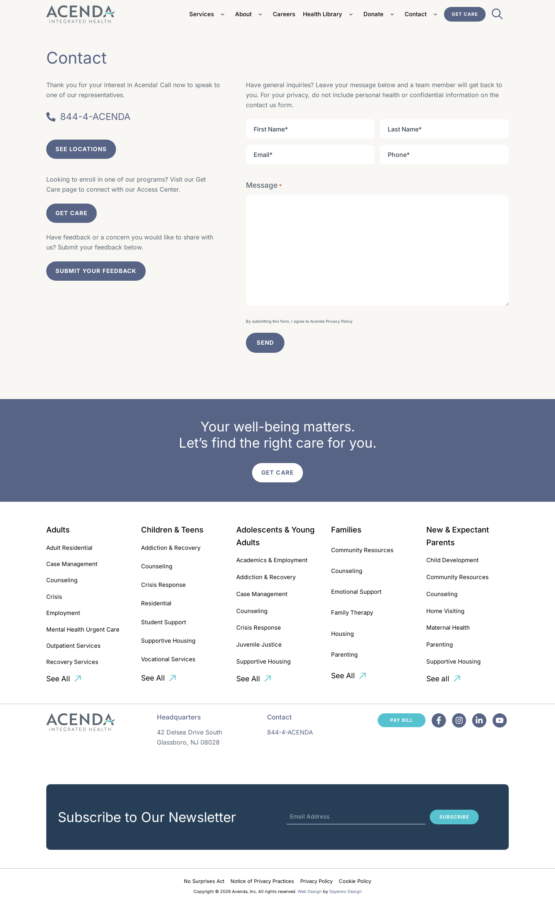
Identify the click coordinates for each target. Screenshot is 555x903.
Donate (380, 14)
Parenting (344, 654)
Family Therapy (352, 612)
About (250, 14)
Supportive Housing (168, 640)
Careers (284, 14)
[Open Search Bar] (497, 16)
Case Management (72, 564)
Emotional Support (356, 591)
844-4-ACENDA (290, 732)
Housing (342, 633)
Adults (58, 529)
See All (58, 678)
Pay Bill (401, 720)
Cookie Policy (355, 881)
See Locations (81, 149)
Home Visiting (445, 611)
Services (208, 14)
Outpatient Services (73, 645)
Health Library (329, 14)
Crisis (54, 596)
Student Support (163, 622)
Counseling (61, 580)
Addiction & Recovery (170, 547)
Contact (422, 14)
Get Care (465, 14)
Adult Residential (69, 547)
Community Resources (362, 550)
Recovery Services (72, 661)
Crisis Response (163, 584)
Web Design (310, 891)
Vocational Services (168, 659)
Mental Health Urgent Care (82, 629)
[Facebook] (439, 720)
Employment (63, 613)
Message (263, 185)
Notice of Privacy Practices (262, 881)
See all (437, 678)
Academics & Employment (272, 560)
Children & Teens (172, 529)
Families (346, 529)
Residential (156, 603)
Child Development (452, 560)
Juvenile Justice (259, 644)
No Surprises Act (204, 881)
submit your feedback (96, 271)
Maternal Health (448, 627)
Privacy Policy (339, 321)
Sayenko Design (345, 891)
